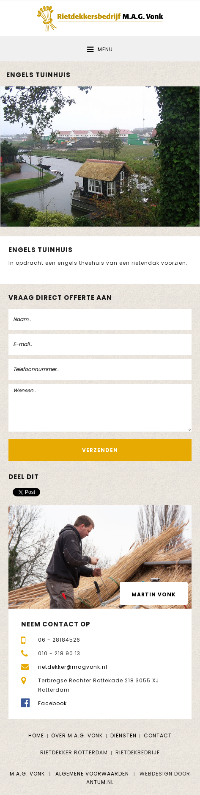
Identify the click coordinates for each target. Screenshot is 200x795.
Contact (158, 735)
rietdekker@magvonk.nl (72, 666)
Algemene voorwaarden (92, 773)
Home (36, 735)
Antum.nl (100, 782)
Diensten (123, 735)
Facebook (52, 703)
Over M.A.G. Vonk (77, 735)
